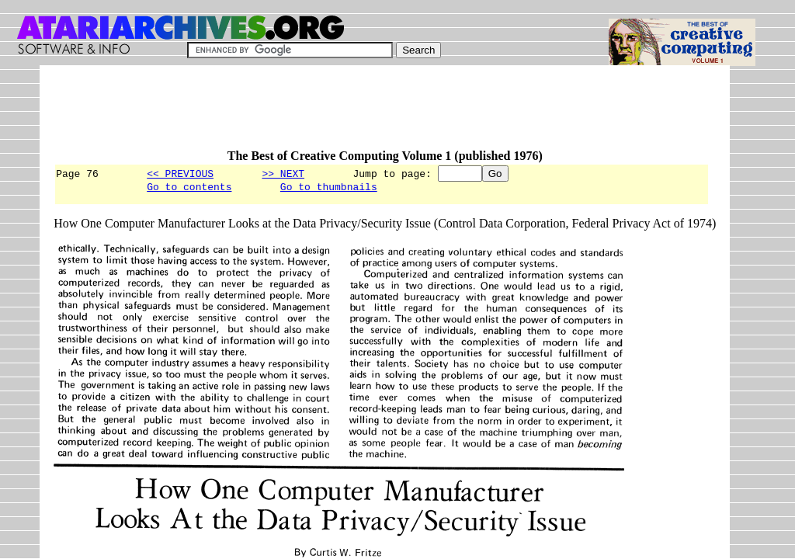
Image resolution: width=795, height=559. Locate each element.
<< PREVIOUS (180, 173)
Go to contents (189, 189)
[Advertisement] (336, 114)
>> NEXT (283, 173)
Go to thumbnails (328, 189)
